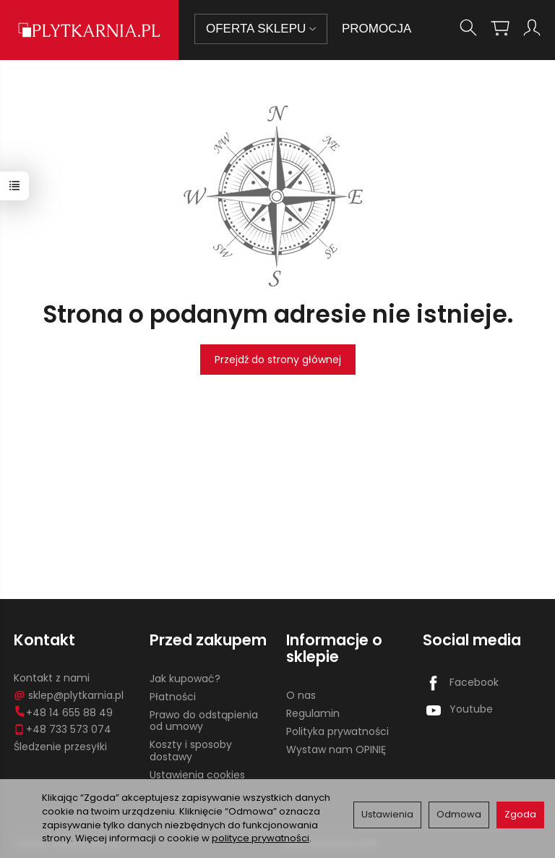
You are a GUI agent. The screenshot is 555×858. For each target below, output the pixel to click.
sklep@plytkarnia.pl (69, 695)
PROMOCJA (376, 28)
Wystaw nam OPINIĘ (336, 749)
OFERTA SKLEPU (261, 28)
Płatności (173, 696)
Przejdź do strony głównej (278, 359)
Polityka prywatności (337, 731)
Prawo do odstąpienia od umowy (204, 721)
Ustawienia (387, 814)
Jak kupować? (185, 678)
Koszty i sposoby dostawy (191, 750)
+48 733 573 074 (62, 729)
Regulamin (313, 713)
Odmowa (458, 814)
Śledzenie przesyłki (60, 746)
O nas (301, 695)
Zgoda (520, 814)
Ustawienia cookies (197, 775)
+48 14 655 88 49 (63, 712)
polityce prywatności (260, 838)
